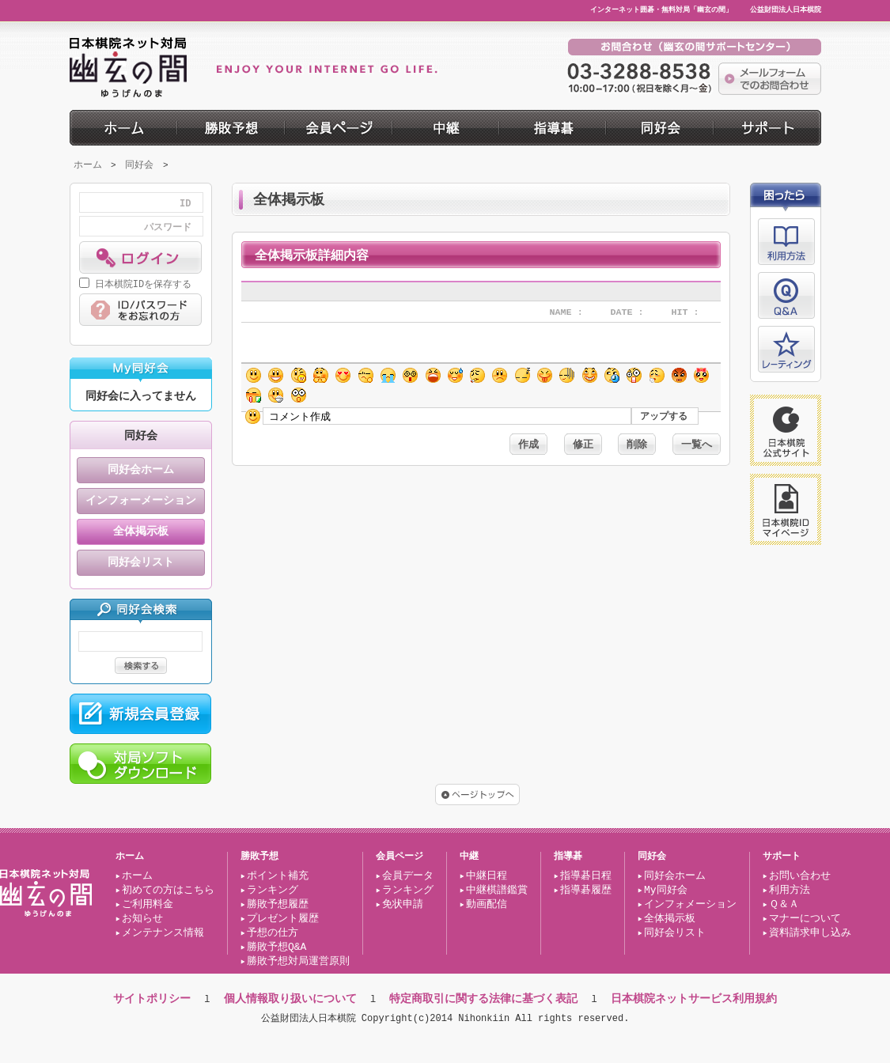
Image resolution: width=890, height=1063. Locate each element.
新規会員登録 (140, 714)
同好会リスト (141, 562)
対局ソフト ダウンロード (140, 763)
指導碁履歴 (586, 890)
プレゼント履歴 (283, 919)
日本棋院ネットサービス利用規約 (694, 998)
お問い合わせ (800, 876)
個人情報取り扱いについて (290, 998)
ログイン (140, 257)
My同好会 (665, 890)
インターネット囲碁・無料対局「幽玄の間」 (661, 11)
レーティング (786, 349)
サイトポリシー (152, 998)
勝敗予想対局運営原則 (298, 962)
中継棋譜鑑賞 (497, 890)
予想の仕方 (272, 933)
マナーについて (805, 919)
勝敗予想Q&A (276, 947)
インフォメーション (690, 905)
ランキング (272, 890)
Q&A (786, 295)
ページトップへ (477, 794)
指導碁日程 (586, 876)
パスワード (167, 228)
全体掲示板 (141, 531)
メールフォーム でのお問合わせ (769, 78)
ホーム (88, 165)
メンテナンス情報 (163, 933)
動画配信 (486, 905)
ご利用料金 (147, 905)
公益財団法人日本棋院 (785, 11)
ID (185, 204)
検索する (141, 665)
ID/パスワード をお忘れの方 (140, 309)
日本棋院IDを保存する (143, 284)
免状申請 (402, 905)
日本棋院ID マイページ (785, 509)
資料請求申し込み (810, 933)
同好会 (139, 165)
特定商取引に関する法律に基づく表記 (483, 998)
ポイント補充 (278, 876)
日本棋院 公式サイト (785, 430)
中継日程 (486, 876)
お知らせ (142, 919)
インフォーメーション (140, 501)
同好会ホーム (141, 470)
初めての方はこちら (168, 890)
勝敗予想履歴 (278, 905)
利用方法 (786, 241)
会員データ (408, 876)
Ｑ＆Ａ (784, 905)
